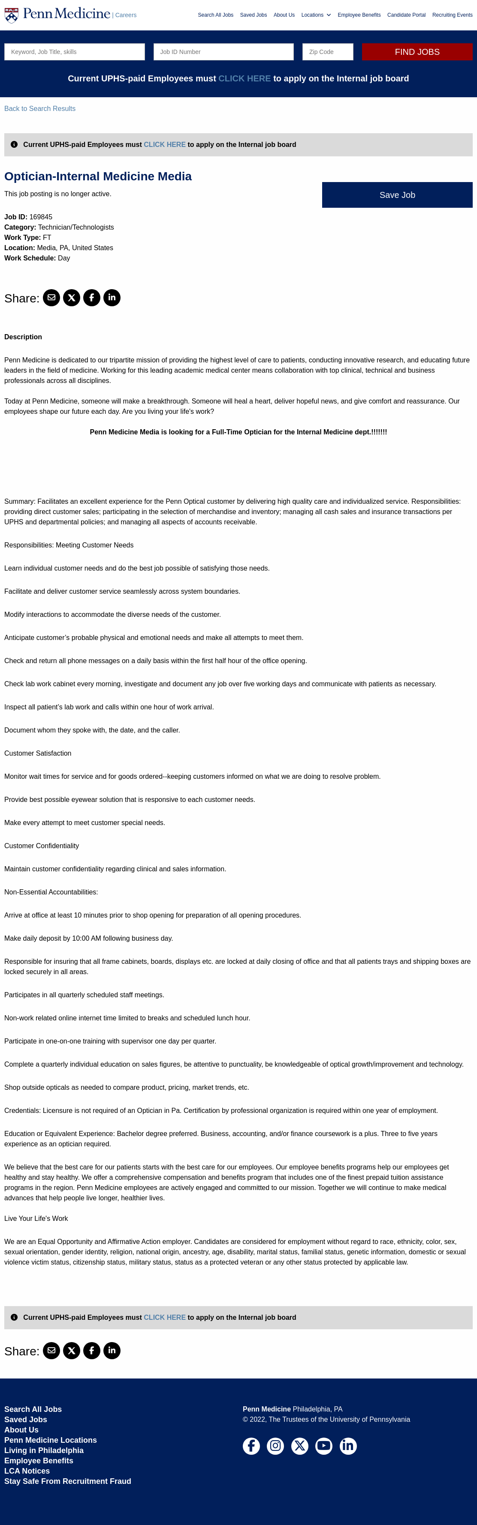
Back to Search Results (39, 108)
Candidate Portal (406, 15)
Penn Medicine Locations (50, 1440)
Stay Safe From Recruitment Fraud (67, 1481)
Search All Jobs (216, 15)
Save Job (397, 195)
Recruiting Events (452, 15)
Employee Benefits (359, 15)
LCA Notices (27, 1471)
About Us (284, 15)
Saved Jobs (253, 15)
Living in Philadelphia (44, 1450)
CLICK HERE (244, 78)
